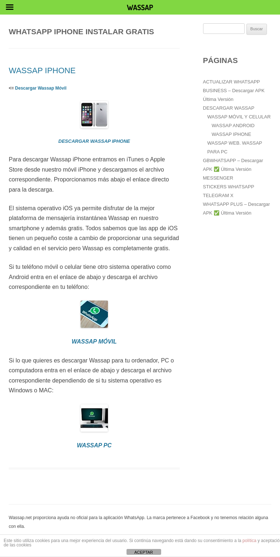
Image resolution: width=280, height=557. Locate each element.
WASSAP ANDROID (233, 125)
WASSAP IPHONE (42, 70)
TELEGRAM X (218, 195)
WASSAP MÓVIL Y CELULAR (239, 116)
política (249, 540)
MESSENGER (218, 178)
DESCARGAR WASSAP (228, 108)
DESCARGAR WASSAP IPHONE (94, 141)
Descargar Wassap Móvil (40, 88)
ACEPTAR (143, 552)
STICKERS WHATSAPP (228, 186)
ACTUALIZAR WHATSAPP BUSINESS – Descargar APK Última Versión (234, 90)
